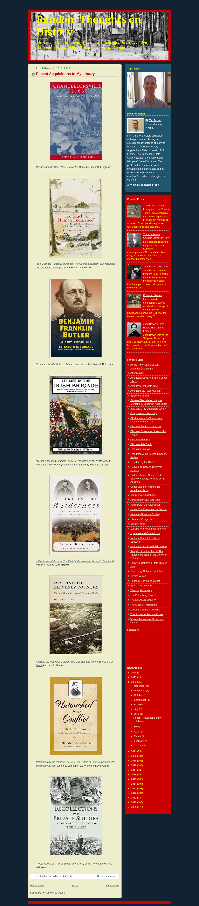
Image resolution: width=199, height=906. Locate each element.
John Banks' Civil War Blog (145, 500)
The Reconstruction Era (143, 600)
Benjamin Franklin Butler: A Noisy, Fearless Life (61, 364)
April (137, 731)
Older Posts (112, 885)
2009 (134, 807)
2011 (134, 797)
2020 (134, 756)
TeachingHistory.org (141, 590)
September (140, 700)
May (136, 727)
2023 (134, 677)
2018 (134, 765)
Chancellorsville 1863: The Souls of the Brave (61, 167)
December (140, 686)
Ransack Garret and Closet (145, 581)
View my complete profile (145, 184)
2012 (134, 793)
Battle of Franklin (139, 395)
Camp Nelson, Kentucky (143, 413)
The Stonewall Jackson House (146, 614)
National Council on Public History (148, 546)
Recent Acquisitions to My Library (65, 74)
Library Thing (137, 524)
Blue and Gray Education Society (148, 408)
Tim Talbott (155, 120)
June (137, 713)
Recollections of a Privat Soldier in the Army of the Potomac (69, 863)
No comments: (108, 876)
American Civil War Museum (145, 391)
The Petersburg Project (143, 595)
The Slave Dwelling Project (145, 609)
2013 (134, 788)
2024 (134, 672)
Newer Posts (37, 885)
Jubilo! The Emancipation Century (148, 509)
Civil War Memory (140, 439)
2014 (134, 784)
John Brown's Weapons (156, 266)
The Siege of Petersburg (143, 605)
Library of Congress (141, 519)
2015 (134, 779)
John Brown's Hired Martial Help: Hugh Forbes (153, 327)
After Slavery (137, 373)
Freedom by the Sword (142, 462)
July (136, 709)
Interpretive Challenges (143, 495)
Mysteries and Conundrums (145, 533)
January (138, 745)
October (138, 695)
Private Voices (138, 576)
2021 (134, 751)
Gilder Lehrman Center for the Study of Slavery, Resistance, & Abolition (147, 478)
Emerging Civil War (140, 449)
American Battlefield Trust (144, 386)
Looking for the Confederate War (148, 528)
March (138, 736)
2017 (134, 770)
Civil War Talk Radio (141, 444)
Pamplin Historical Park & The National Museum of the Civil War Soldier (148, 555)
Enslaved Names (152, 295)
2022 (134, 682)
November (140, 690)
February (139, 741)
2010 (134, 802)
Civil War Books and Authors (145, 426)
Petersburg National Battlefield (146, 571)
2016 (134, 774)
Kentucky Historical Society (145, 514)
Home (75, 885)
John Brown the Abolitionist (145, 504)
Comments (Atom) (55, 892)
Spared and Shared (141, 585)
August (138, 704)
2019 (134, 760)
